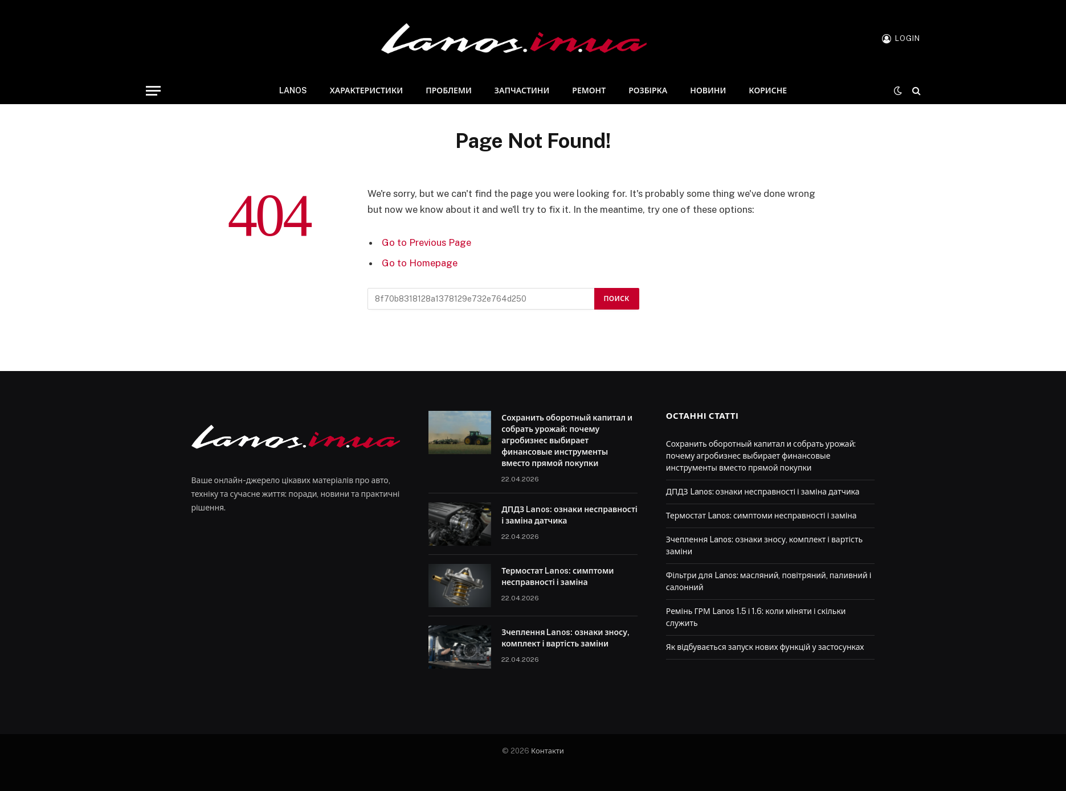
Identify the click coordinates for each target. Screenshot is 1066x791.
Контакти (547, 751)
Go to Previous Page (426, 242)
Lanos (293, 90)
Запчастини (522, 90)
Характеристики (366, 90)
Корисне (768, 90)
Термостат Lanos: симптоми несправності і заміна (557, 576)
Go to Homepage (420, 263)
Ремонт (589, 90)
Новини (708, 90)
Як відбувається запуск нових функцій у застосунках (765, 647)
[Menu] (153, 91)
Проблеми (449, 90)
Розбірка (647, 90)
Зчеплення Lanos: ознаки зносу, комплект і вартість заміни (565, 638)
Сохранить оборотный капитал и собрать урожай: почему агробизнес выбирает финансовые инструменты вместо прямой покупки (566, 440)
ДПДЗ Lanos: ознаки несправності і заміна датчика (569, 515)
